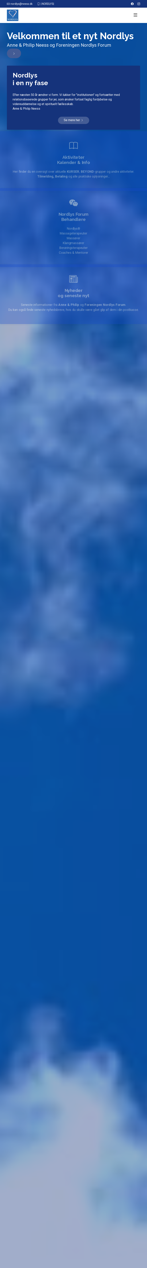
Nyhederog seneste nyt (73, 292)
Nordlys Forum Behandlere (73, 216)
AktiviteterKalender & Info (73, 159)
